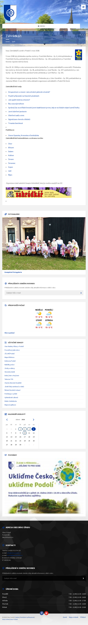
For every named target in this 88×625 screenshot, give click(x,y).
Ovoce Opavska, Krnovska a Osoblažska (23, 135)
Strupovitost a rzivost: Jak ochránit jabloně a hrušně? (29, 92)
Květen (11, 155)
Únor (10, 143)
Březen (11, 147)
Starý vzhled (6, 619)
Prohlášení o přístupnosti (27, 617)
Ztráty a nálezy (10, 368)
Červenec (11, 163)
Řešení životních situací (12, 390)
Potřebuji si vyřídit (11, 394)
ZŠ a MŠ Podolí (9, 354)
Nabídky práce (9, 365)
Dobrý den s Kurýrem (12, 375)
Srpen (10, 167)
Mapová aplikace (10, 405)
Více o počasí (9, 333)
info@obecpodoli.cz (14, 553)
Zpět (13, 42)
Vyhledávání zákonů (11, 397)
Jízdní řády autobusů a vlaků (14, 387)
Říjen (10, 175)
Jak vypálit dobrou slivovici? (19, 100)
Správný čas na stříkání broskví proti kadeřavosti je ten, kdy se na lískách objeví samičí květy (43, 107)
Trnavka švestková (15, 123)
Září (9, 171)
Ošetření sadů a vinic (16, 115)
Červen (11, 159)
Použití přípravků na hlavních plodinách (23, 96)
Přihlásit (83, 617)
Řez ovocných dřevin (16, 104)
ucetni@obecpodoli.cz (15, 555)
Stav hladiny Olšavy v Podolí (14, 346)
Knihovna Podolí (10, 361)
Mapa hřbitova (9, 357)
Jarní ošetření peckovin (17, 111)
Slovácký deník (10, 372)
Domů (8, 42)
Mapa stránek (73, 617)
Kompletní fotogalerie (13, 272)
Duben (10, 151)
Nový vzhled (14, 619)
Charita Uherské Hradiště (13, 383)
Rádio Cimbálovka (11, 401)
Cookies (17, 617)
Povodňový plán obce (12, 350)
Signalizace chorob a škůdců (19, 119)
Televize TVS (9, 379)
